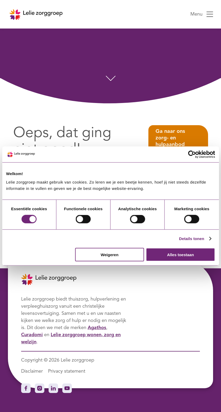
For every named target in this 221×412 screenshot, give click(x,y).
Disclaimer (32, 371)
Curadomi (32, 335)
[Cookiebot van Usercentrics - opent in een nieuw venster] (192, 154)
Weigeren (109, 254)
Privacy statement (66, 371)
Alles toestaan (180, 254)
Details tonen (191, 238)
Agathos (97, 327)
